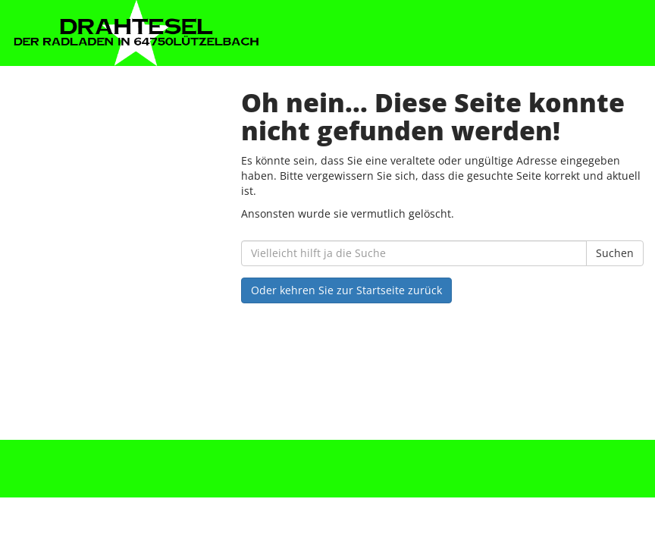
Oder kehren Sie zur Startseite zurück (346, 290)
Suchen (615, 253)
